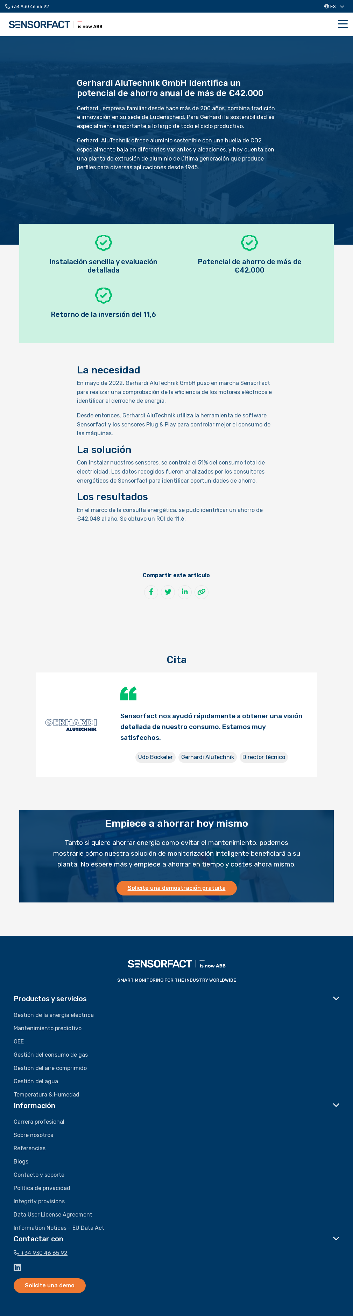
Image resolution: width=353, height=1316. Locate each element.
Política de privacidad (42, 1188)
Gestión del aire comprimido (50, 1068)
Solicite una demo (50, 1285)
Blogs (21, 1161)
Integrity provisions (39, 1201)
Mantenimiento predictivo (48, 1028)
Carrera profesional (39, 1121)
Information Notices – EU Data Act (59, 1228)
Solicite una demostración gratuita (177, 888)
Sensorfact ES (55, 24)
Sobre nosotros (33, 1135)
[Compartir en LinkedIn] (185, 592)
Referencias (29, 1148)
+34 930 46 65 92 (27, 6)
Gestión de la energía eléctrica (54, 1015)
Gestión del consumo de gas (51, 1054)
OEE (19, 1041)
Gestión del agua (36, 1081)
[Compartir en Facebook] (151, 592)
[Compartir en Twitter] (168, 592)
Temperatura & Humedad (46, 1094)
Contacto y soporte (39, 1175)
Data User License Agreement (53, 1214)
